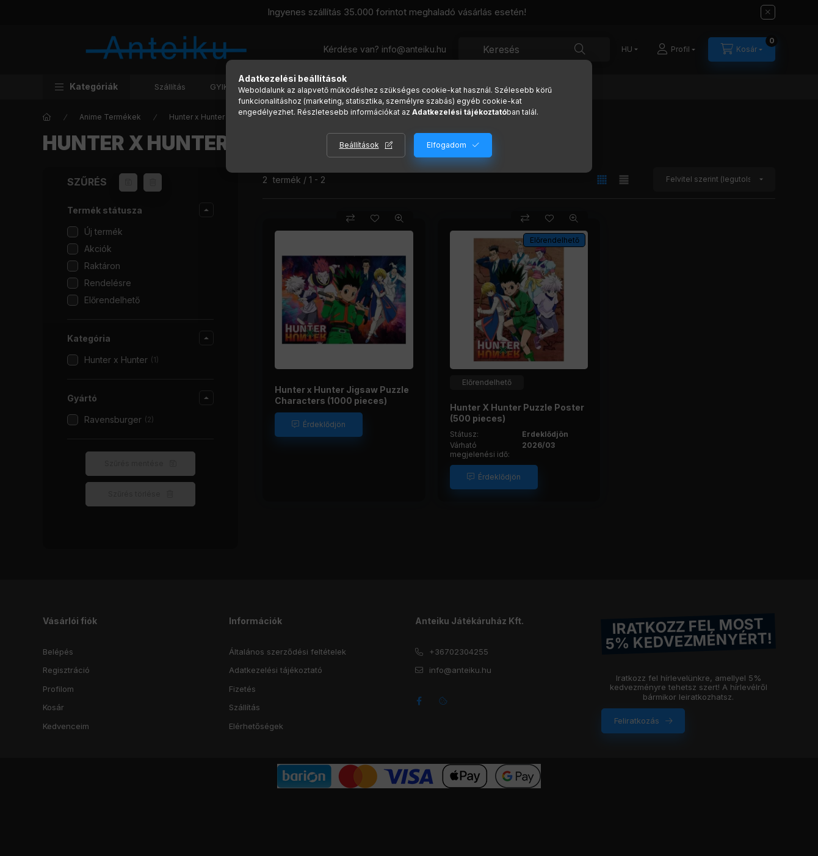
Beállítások (359, 144)
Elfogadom (446, 144)
